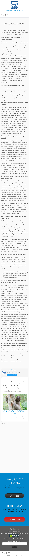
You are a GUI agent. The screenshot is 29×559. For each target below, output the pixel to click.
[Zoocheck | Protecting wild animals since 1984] (14, 5)
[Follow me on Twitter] (4, 15)
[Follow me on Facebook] (5, 15)
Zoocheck (12, 555)
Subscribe (14, 496)
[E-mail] (2, 15)
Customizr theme (18, 557)
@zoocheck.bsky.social (12, 370)
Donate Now (14, 519)
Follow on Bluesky (11, 375)
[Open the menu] (26, 14)
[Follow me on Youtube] (7, 15)
